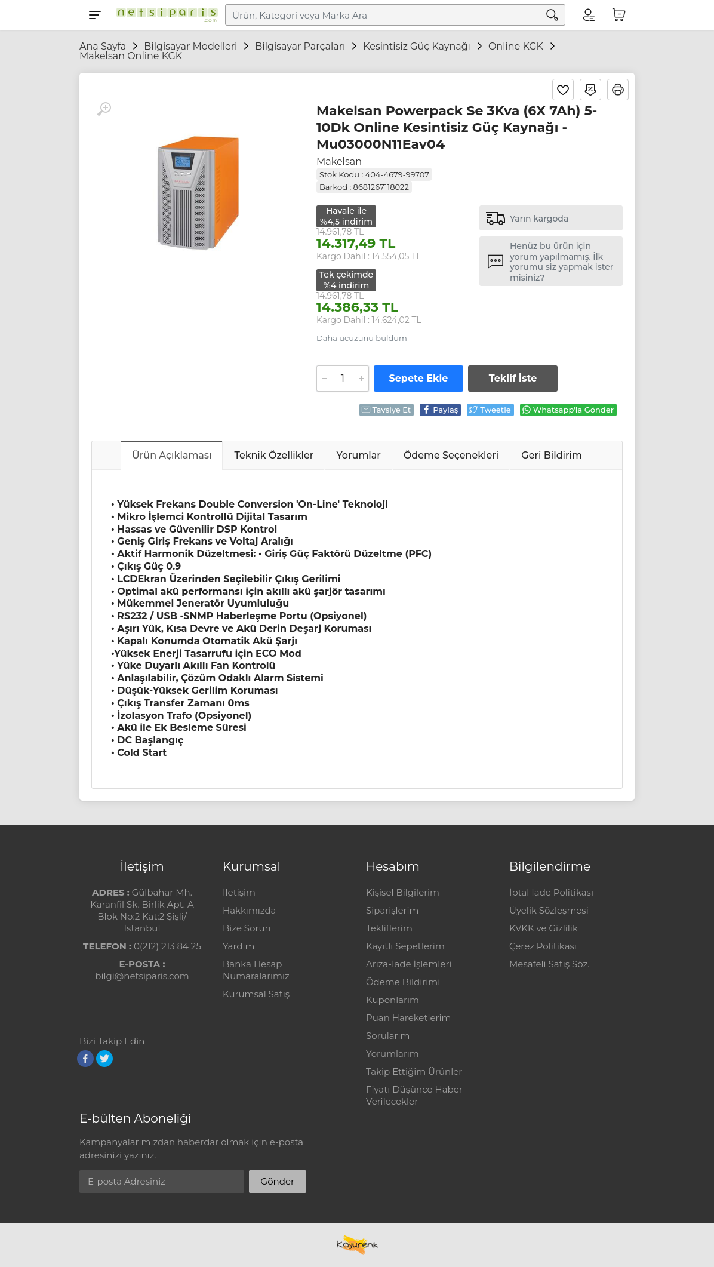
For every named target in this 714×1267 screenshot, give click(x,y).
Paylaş (439, 409)
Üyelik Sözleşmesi (549, 910)
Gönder (277, 1181)
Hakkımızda (249, 910)
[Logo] (164, 15)
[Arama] (552, 15)
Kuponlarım (392, 999)
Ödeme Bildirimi (403, 982)
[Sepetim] (619, 15)
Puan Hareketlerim (408, 1017)
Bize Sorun (247, 928)
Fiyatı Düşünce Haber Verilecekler (414, 1095)
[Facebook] (85, 1058)
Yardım (238, 946)
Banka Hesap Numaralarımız (256, 970)
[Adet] (342, 378)
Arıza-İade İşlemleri (408, 964)
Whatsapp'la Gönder (568, 409)
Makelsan (339, 161)
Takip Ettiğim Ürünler (414, 1071)
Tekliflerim (389, 928)
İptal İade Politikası (551, 892)
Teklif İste (513, 378)
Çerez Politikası (543, 946)
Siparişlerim (392, 910)
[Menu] (94, 15)
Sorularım (388, 1035)
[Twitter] (104, 1058)
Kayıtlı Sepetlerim (405, 946)
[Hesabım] (588, 15)
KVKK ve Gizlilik (543, 928)
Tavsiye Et (386, 409)
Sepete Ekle (418, 378)
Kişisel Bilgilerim (402, 892)
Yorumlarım (392, 1053)
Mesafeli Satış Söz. (549, 964)
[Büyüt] (103, 109)
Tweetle (490, 409)
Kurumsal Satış (256, 994)
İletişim (239, 892)
